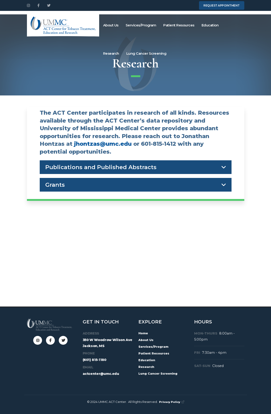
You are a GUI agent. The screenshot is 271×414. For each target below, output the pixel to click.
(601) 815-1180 (94, 360)
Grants (55, 184)
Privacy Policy (171, 402)
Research (111, 53)
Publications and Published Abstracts (101, 167)
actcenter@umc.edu (101, 374)
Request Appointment (221, 5)
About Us (110, 25)
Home (143, 333)
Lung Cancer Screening (146, 53)
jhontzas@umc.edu (103, 143)
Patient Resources (178, 25)
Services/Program (141, 25)
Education (210, 25)
